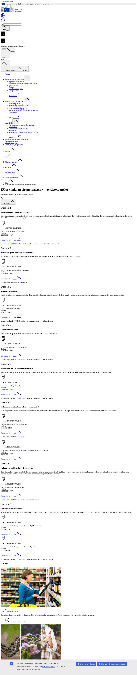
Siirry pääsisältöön (7, 2)
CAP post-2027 (14, 90)
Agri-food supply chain (16, 81)
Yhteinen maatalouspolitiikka (14, 79)
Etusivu (7, 74)
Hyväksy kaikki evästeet (86, 664)
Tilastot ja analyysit (11, 143)
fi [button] (4, 17)
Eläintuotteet (13, 127)
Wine (6, 183)
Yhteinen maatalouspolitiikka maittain (17, 139)
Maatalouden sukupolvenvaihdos (19, 105)
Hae (2, 24)
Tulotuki (11, 87)
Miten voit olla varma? (43, 4)
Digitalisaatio (13, 112)
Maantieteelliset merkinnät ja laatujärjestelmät (23, 132)
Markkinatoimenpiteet (16, 89)
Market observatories (11, 177)
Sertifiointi (12, 130)
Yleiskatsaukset (10, 172)
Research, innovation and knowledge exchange (24, 110)
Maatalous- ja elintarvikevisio (14, 101)
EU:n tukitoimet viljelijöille (18, 109)
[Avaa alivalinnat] (27, 78)
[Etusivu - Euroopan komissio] (15, 12)
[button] (6, 240)
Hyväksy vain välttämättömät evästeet (112, 664)
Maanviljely (9, 123)
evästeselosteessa (48, 666)
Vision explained (14, 103)
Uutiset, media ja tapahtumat (14, 144)
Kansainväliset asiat (11, 141)
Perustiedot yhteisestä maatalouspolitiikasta (23, 83)
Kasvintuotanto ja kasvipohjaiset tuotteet (22, 125)
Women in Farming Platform (18, 107)
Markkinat (8, 167)
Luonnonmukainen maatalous (18, 128)
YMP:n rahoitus (14, 85)
